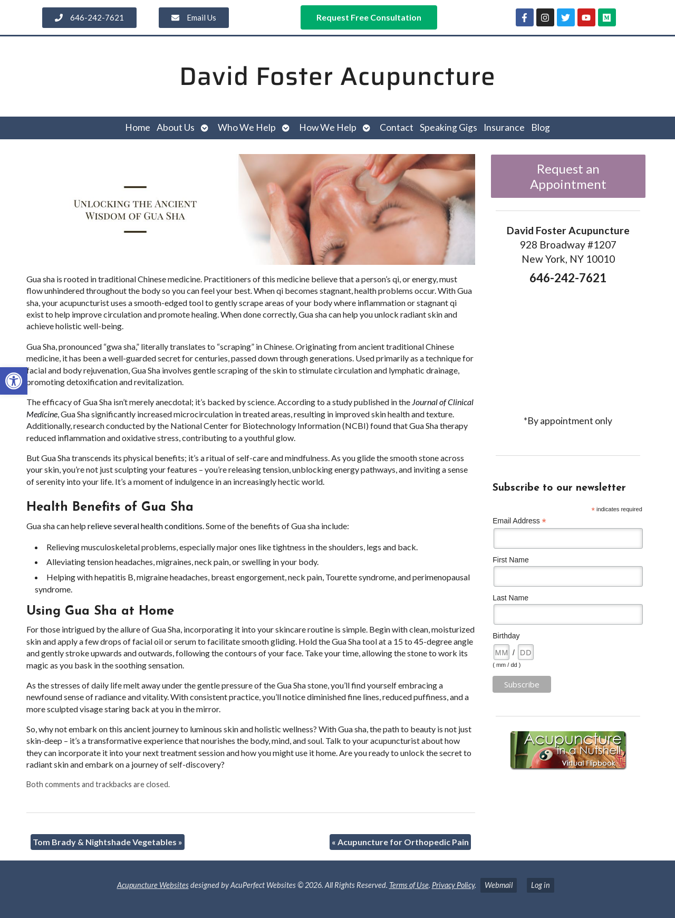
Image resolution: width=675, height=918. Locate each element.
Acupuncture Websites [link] (153, 885)
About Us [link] (176, 127)
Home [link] (137, 127)
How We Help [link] (327, 127)
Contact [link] (396, 127)
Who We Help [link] (247, 127)
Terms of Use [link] (409, 885)
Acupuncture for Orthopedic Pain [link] (400, 842)
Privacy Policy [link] (453, 885)
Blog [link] (540, 127)
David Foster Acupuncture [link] (337, 76)
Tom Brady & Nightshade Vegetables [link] (107, 842)
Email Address (519, 521)
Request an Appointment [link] (568, 176)
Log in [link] (540, 885)
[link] (13, 381)
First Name (510, 560)
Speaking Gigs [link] (448, 127)
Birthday (506, 636)
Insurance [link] (504, 127)
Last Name (510, 598)
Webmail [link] (499, 885)
